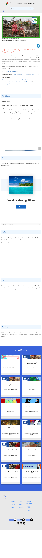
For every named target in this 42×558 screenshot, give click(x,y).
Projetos (12, 529)
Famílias (20, 526)
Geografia (24, 79)
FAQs (29, 533)
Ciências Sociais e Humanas (11, 71)
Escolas (20, 524)
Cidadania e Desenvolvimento (14, 79)
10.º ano (27, 74)
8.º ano (18, 74)
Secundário (30, 79)
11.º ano (32, 74)
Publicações (12, 526)
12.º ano (37, 74)
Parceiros (20, 529)
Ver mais (37, 509)
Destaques (12, 524)
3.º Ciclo (4, 79)
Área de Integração (6, 83)
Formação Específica (7, 81)
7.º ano (14, 74)
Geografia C (22, 81)
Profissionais (29, 81)
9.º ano (22, 74)
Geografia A (15, 81)
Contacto (29, 521)
